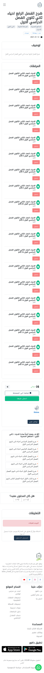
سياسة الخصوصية (14, 667)
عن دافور (38, 591)
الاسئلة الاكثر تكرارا (34, 628)
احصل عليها (22, 398)
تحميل (36, 82)
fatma (36, 412)
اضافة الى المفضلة (22, 393)
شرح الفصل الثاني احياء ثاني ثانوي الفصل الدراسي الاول (24, 465)
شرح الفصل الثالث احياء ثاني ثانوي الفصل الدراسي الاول (24, 457)
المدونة (39, 636)
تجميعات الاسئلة (14, 604)
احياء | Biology (37, 33)
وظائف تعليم (37, 632)
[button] (7, 387)
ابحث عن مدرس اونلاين (15, 593)
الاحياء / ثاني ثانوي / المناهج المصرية (24, 435)
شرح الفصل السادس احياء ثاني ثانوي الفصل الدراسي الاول (23, 443)
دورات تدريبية (15, 607)
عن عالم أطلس (36, 595)
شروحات (27, 33)
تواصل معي (33, 421)
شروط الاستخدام (29, 667)
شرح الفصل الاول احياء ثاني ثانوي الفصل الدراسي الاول (22, 472)
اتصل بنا (39, 598)
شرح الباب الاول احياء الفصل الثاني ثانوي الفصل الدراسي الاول (22, 480)
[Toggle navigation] (4, 4)
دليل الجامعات (15, 611)
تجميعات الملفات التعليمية (14, 599)
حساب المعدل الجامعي (15, 617)
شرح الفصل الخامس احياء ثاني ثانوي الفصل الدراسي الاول (23, 450)
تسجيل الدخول (22, 538)
